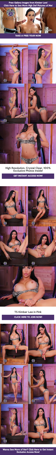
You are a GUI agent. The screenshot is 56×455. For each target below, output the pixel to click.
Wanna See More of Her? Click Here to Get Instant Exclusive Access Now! (28, 451)
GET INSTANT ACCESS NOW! (28, 176)
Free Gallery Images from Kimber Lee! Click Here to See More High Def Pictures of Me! (28, 4)
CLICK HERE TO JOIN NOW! (28, 317)
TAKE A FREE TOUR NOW (28, 36)
